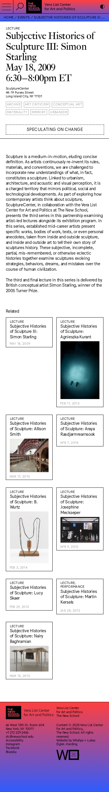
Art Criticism (37, 104)
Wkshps (78, 740)
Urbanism (58, 112)
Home (8, 17)
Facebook (12, 748)
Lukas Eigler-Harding (75, 742)
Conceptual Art (67, 104)
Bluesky (11, 752)
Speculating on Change (55, 129)
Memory (39, 112)
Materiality (17, 112)
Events (24, 17)
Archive (14, 104)
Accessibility (15, 740)
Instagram (13, 744)
